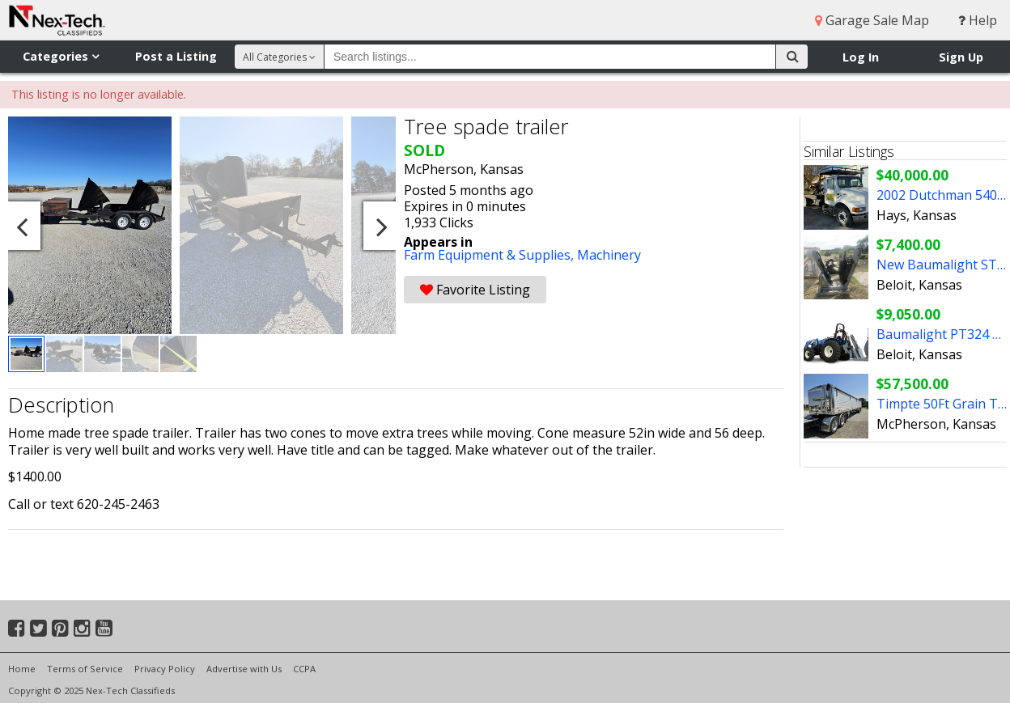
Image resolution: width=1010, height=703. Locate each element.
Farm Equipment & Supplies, (490, 255)
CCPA (304, 669)
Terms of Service (85, 669)
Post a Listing (176, 56)
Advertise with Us (244, 669)
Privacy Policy (164, 669)
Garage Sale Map (872, 20)
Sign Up (961, 57)
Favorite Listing (475, 290)
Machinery (609, 255)
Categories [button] (61, 56)
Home (22, 669)
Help (977, 20)
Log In (860, 57)
